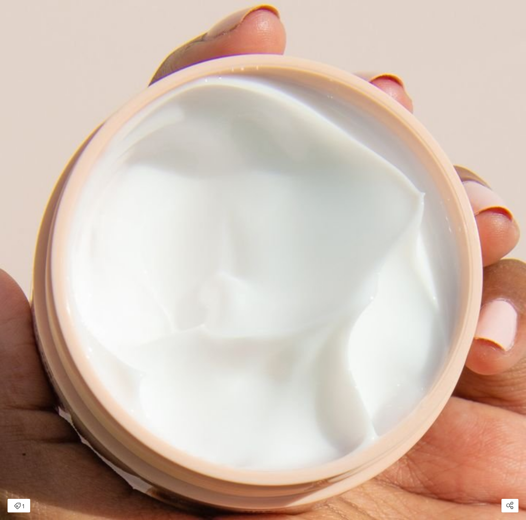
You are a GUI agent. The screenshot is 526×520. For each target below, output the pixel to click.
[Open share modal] (509, 505)
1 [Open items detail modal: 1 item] (19, 506)
